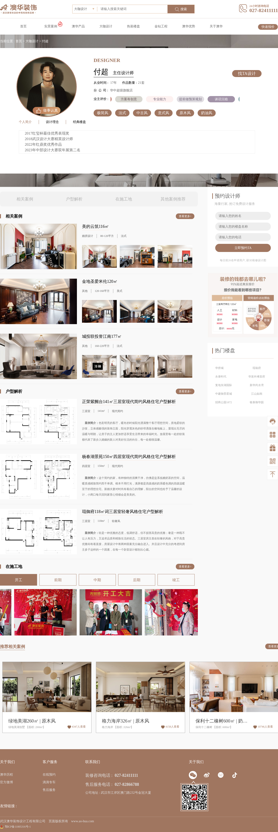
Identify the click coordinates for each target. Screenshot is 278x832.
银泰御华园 (257, 402)
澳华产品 (78, 26)
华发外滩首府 (256, 376)
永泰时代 (220, 376)
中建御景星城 (223, 393)
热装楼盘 (133, 26)
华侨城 (219, 368)
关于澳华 (216, 26)
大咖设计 (105, 26)
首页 (23, 26)
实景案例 (50, 26)
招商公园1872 (223, 402)
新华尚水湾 (257, 385)
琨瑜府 (257, 368)
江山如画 (256, 393)
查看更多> (185, 216)
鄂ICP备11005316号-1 (18, 826)
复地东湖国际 (223, 385)
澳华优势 (188, 26)
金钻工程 (161, 26)
